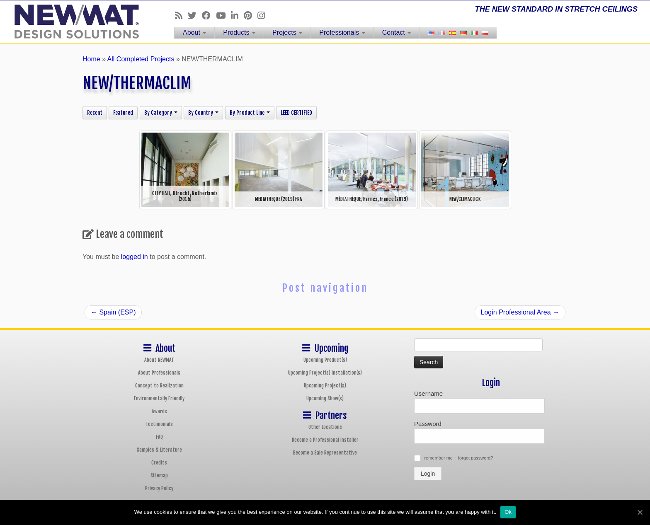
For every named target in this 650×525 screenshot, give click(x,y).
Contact (396, 32)
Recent (94, 112)
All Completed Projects (141, 59)
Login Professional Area (520, 312)
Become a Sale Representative (325, 453)
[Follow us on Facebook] (209, 15)
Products (239, 32)
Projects (287, 32)
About (194, 32)
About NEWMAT (159, 360)
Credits (159, 463)
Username (428, 393)
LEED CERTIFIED (296, 112)
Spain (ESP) (113, 312)
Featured (123, 112)
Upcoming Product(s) (325, 360)
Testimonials (159, 424)
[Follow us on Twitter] (195, 15)
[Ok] (639, 512)
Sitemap (159, 475)
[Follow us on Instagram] (263, 15)
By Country (203, 112)
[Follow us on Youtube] (223, 15)
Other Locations (325, 427)
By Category (160, 112)
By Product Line (250, 112)
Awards (159, 411)
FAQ (159, 437)
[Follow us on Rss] (181, 15)
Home (91, 59)
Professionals (342, 32)
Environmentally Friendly (159, 398)
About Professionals (159, 373)
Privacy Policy (159, 488)
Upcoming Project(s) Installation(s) (325, 373)
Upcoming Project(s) (325, 385)
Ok (508, 512)
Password (427, 423)
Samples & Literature (159, 450)
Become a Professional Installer (325, 440)
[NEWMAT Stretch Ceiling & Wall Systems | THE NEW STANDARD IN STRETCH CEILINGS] (75, 22)
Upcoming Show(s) (325, 398)
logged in (134, 256)
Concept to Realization (159, 385)
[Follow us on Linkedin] (237, 15)
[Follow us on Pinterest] (250, 15)
